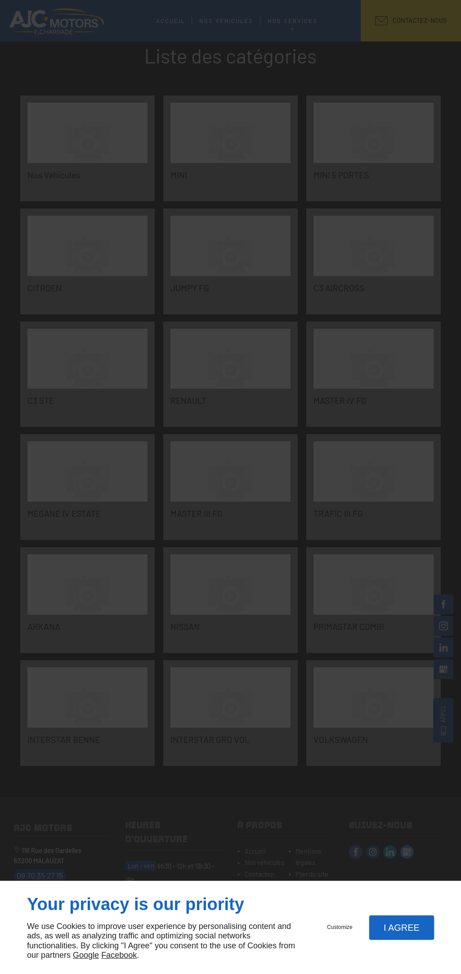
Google (86, 955)
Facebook (119, 955)
